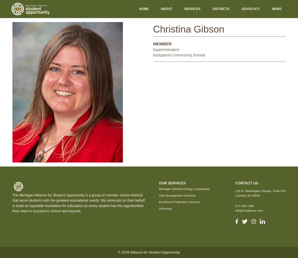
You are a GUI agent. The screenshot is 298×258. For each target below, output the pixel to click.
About (166, 9)
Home (144, 9)
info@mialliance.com (249, 210)
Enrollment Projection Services (179, 202)
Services (192, 9)
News (277, 9)
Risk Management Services (177, 195)
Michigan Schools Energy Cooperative (184, 189)
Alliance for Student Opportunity (155, 252)
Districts (220, 9)
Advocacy (251, 9)
